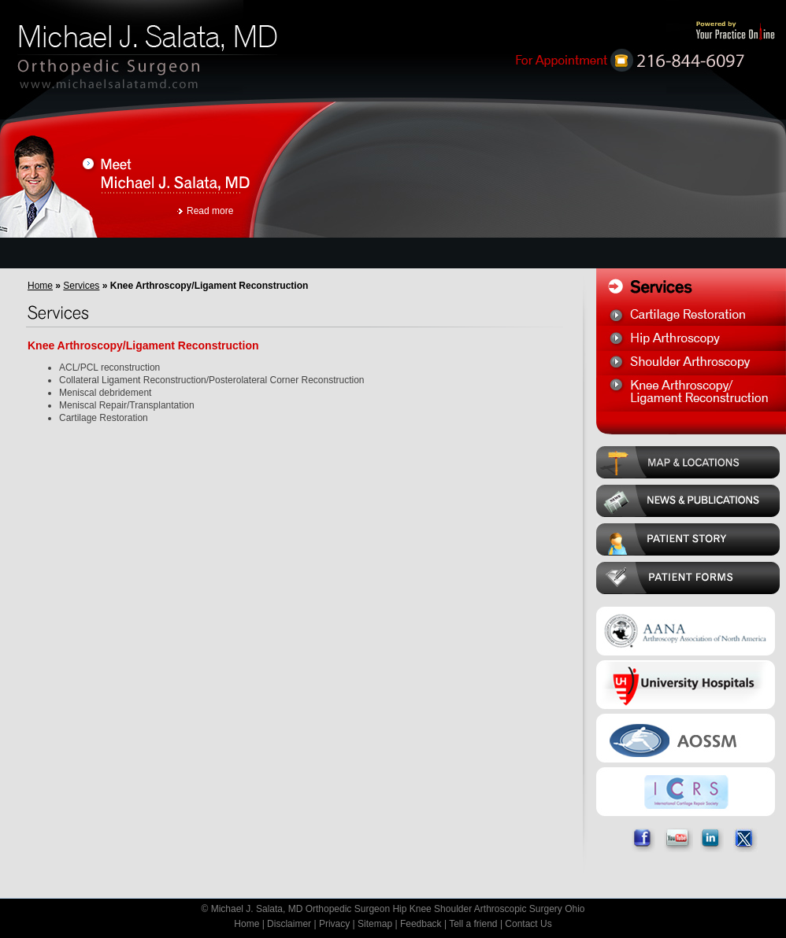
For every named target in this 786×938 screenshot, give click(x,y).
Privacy (334, 923)
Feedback (421, 923)
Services (81, 285)
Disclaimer (289, 923)
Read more (210, 210)
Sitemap (375, 923)
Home (40, 285)
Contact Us (528, 923)
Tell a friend (473, 923)
